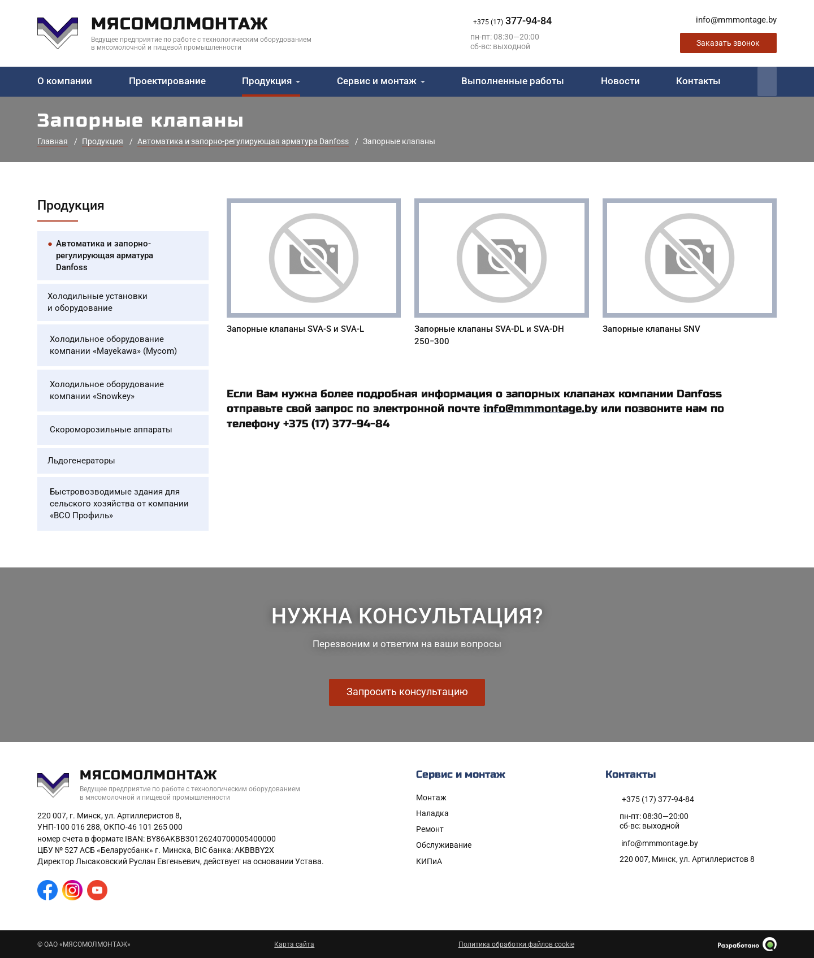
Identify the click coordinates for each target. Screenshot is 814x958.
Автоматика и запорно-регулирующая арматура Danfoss (243, 142)
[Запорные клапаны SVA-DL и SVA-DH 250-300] (501, 275)
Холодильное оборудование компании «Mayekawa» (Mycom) (113, 346)
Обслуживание (443, 845)
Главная (52, 142)
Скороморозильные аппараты (111, 430)
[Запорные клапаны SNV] (690, 268)
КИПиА (429, 861)
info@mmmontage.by (540, 409)
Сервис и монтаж (377, 81)
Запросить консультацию (407, 692)
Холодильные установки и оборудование (97, 303)
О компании (64, 81)
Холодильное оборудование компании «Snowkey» (107, 391)
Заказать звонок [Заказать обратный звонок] (728, 43)
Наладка (432, 813)
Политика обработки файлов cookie (516, 944)
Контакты (698, 81)
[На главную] (182, 33)
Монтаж (431, 797)
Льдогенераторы (81, 461)
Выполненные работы (512, 81)
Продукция (267, 81)
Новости (620, 81)
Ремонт (430, 829)
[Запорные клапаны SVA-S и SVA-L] (314, 268)
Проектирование (167, 81)
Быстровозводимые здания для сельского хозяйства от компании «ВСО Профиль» (119, 504)
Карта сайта (294, 944)
